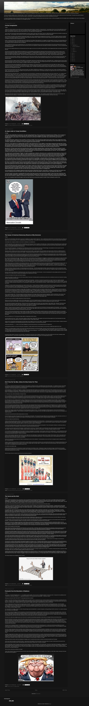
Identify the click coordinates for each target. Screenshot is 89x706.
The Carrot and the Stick (12, 496)
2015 (73, 54)
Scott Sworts (78, 66)
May (73, 49)
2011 (73, 60)
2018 (73, 42)
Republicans (28, 490)
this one (14, 324)
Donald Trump (9, 229)
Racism (13, 229)
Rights (18, 686)
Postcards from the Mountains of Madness (17, 591)
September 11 (23, 125)
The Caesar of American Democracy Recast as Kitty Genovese (23, 235)
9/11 (8, 125)
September (75, 45)
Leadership (26, 585)
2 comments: (19, 583)
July (73, 48)
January (74, 51)
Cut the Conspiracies (11, 25)
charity (10, 125)
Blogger (50, 703)
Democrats (13, 490)
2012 (73, 59)
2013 (73, 57)
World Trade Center (29, 125)
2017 (73, 43)
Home (36, 690)
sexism (19, 229)
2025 (73, 37)
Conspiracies (14, 125)
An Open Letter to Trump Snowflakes (15, 131)
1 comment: (19, 123)
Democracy (9, 490)
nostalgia (15, 686)
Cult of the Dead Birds (15, 4)
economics (22, 585)
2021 (73, 40)
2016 (73, 53)
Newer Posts (7, 690)
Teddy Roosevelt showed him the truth (33, 329)
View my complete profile (74, 77)
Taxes (31, 490)
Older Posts (65, 690)
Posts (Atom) (38, 693)
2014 (73, 56)
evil (12, 686)
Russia (16, 229)
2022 (73, 39)
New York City (18, 125)
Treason (21, 229)
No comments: (19, 488)
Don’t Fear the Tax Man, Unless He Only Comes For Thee (21, 382)
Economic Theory (23, 490)
